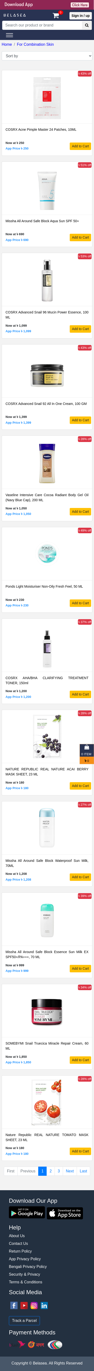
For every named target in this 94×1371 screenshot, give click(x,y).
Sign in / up (81, 16)
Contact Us (18, 1243)
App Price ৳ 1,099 (18, 331)
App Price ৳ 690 (17, 240)
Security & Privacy (24, 1274)
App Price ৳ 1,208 (18, 879)
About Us (17, 1236)
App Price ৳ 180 (17, 788)
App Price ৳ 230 (17, 605)
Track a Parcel (24, 1321)
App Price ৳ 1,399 (18, 422)
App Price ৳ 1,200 (18, 697)
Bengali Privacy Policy (28, 1267)
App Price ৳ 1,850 (18, 1062)
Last (83, 1171)
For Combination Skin (35, 44)
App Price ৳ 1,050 (18, 514)
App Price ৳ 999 (17, 971)
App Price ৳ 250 (17, 148)
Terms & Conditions (25, 1282)
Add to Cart (80, 146)
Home (7, 44)
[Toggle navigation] (9, 35)
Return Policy (20, 1251)
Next (70, 1171)
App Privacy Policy (25, 1259)
